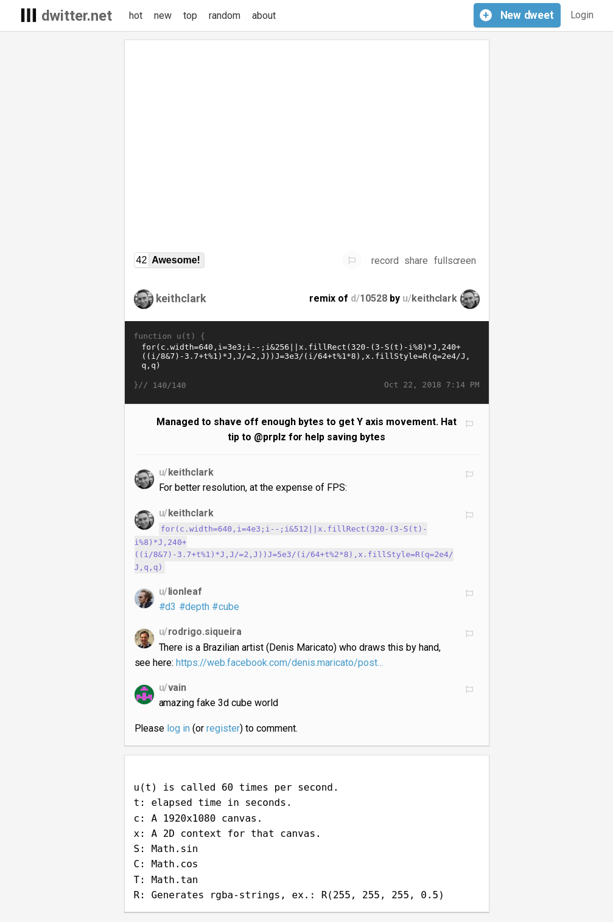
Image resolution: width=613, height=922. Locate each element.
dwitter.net (77, 15)
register (223, 728)
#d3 (168, 606)
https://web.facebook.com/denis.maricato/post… (280, 662)
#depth (194, 606)
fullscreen (455, 260)
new (163, 15)
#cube (225, 606)
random (224, 15)
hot (135, 15)
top (190, 15)
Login (582, 15)
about (264, 15)
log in (178, 728)
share (416, 260)
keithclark (181, 298)
